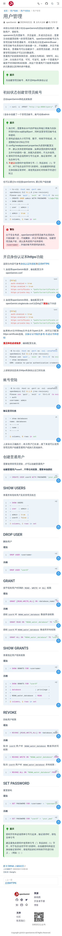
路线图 (37, 897)
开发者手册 (39, 901)
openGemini (11, 22)
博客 (36, 905)
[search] (52, 3)
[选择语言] (40, 3)
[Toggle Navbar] (58, 3)
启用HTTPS (43, 263)
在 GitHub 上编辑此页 (14, 866)
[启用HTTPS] (31, 881)
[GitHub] (46, 3)
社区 (18, 916)
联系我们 (20, 920)
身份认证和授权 (28, 263)
